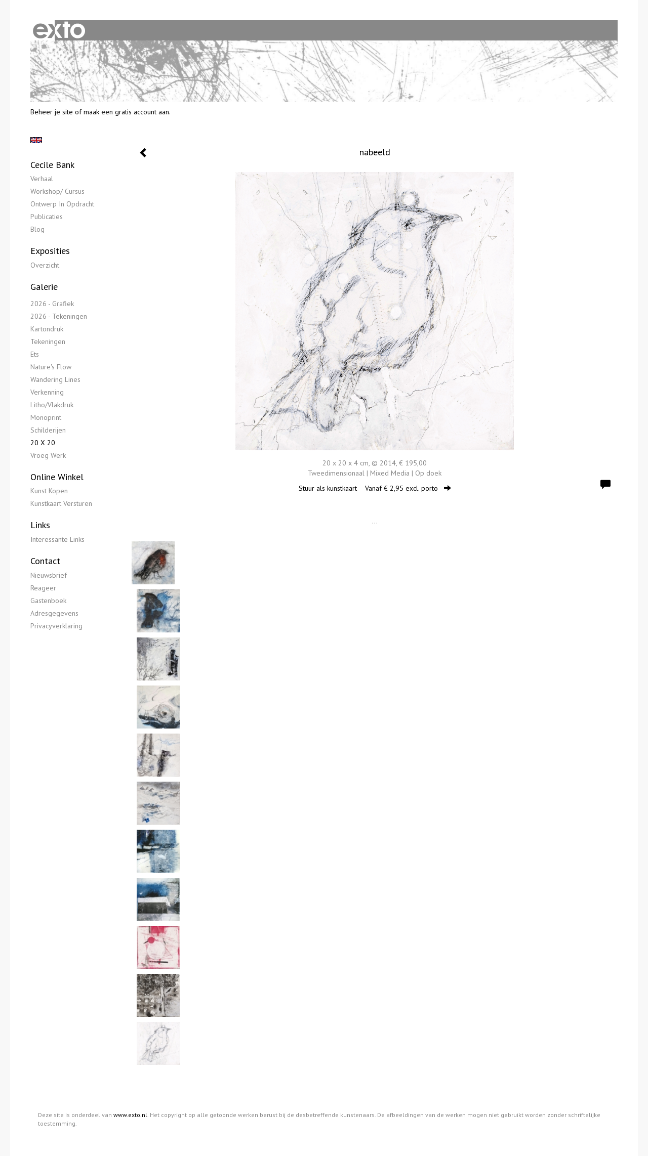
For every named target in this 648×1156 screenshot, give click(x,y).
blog (37, 229)
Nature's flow (50, 366)
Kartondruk (46, 328)
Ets (34, 354)
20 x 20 (42, 442)
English (36, 140)
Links (40, 525)
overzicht (44, 265)
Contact (45, 561)
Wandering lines (55, 379)
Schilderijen (48, 430)
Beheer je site (51, 111)
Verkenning (47, 392)
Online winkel (57, 477)
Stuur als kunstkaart (375, 488)
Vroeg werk (48, 455)
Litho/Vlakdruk (51, 404)
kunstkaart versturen (61, 503)
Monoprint (45, 417)
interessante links (57, 539)
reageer (43, 587)
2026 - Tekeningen (58, 316)
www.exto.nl (130, 1115)
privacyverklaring (56, 625)
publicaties (46, 216)
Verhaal (41, 178)
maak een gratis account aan (126, 111)
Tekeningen (47, 341)
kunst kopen (49, 490)
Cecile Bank (52, 164)
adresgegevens (54, 613)
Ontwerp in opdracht (62, 203)
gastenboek (48, 600)
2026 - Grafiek (52, 303)
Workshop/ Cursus (57, 191)
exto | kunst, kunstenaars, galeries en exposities (59, 30)
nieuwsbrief (48, 575)
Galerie (44, 286)
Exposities (50, 250)
